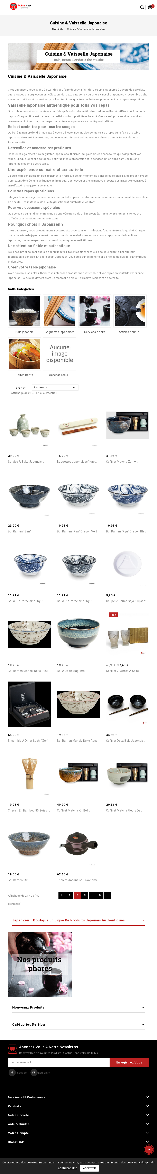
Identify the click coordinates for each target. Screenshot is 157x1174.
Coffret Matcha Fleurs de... (124, 810)
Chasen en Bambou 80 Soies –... (30, 810)
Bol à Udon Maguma (71, 670)
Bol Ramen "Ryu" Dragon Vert (77, 531)
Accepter (89, 1168)
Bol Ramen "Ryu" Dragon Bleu (126, 531)
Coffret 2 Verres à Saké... (123, 670)
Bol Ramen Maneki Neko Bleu (28, 670)
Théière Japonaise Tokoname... (78, 880)
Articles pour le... (130, 332)
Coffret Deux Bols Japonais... (126, 740)
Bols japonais (25, 332)
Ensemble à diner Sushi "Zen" (28, 740)
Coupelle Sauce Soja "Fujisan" (126, 601)
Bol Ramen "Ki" (18, 880)
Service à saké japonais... (26, 461)
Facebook (22, 1072)
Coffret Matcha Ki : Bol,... (74, 810)
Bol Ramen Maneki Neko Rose (77, 740)
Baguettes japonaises (60, 332)
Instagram (44, 1072)
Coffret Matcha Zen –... (122, 461)
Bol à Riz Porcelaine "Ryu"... (27, 601)
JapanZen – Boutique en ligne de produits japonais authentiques (68, 920)
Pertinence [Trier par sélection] (55, 387)
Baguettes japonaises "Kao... (77, 461)
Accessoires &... (59, 375)
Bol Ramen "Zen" (19, 531)
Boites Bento (24, 375)
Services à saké (94, 332)
